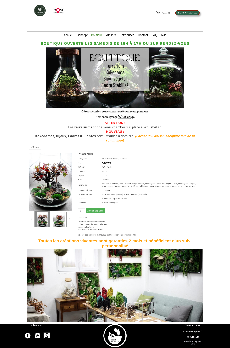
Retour (35, 147)
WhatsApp (126, 116)
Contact (143, 35)
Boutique (97, 35)
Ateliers (111, 35)
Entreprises (127, 35)
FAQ (154, 35)
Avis (163, 35)
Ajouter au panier (95, 211)
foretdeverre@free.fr (192, 331)
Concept (82, 35)
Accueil (68, 35)
